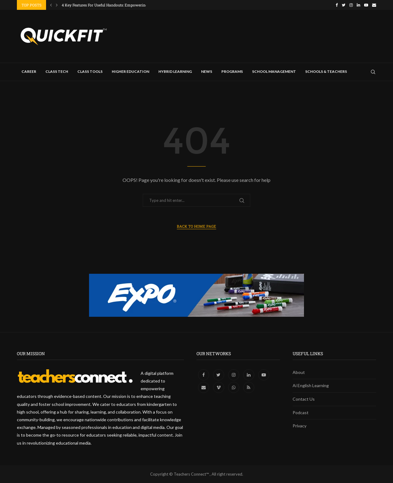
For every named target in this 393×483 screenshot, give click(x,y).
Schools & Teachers (326, 71)
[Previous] (51, 5)
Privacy (299, 425)
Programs (232, 71)
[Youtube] (366, 5)
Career (28, 71)
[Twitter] (343, 5)
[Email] (374, 5)
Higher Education (130, 71)
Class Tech (56, 71)
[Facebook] (337, 5)
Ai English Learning (311, 385)
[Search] (373, 72)
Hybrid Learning (175, 71)
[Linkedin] (358, 5)
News (206, 71)
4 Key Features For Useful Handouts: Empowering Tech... (111, 4)
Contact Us (304, 399)
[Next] (56, 5)
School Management (274, 71)
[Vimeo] (219, 387)
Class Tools (90, 71)
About (299, 372)
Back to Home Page (196, 226)
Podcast (301, 412)
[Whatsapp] (234, 387)
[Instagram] (351, 5)
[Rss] (249, 387)
